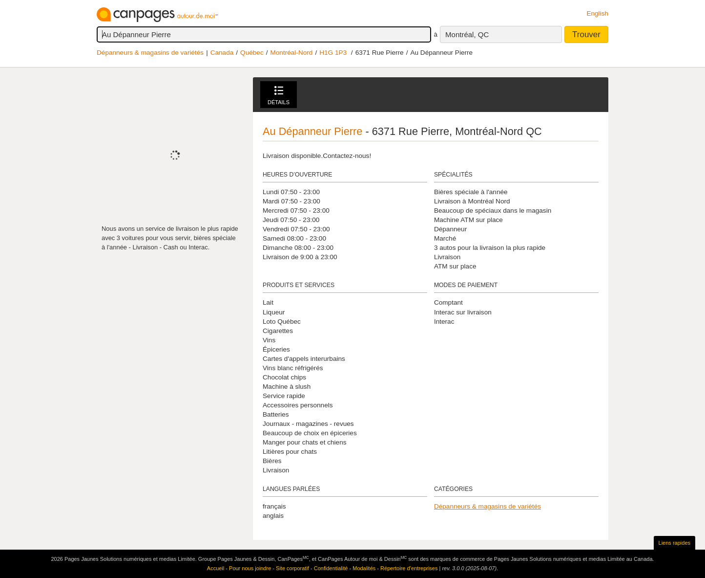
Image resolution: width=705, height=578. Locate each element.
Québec (252, 52)
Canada (222, 52)
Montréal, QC (467, 34)
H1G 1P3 (333, 52)
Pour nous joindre (250, 568)
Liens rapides (674, 543)
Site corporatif (292, 568)
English (597, 13)
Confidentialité (331, 568)
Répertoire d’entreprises (408, 568)
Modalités (363, 568)
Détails (279, 95)
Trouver (586, 34)
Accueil (215, 568)
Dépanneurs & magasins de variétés (150, 52)
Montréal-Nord (291, 52)
